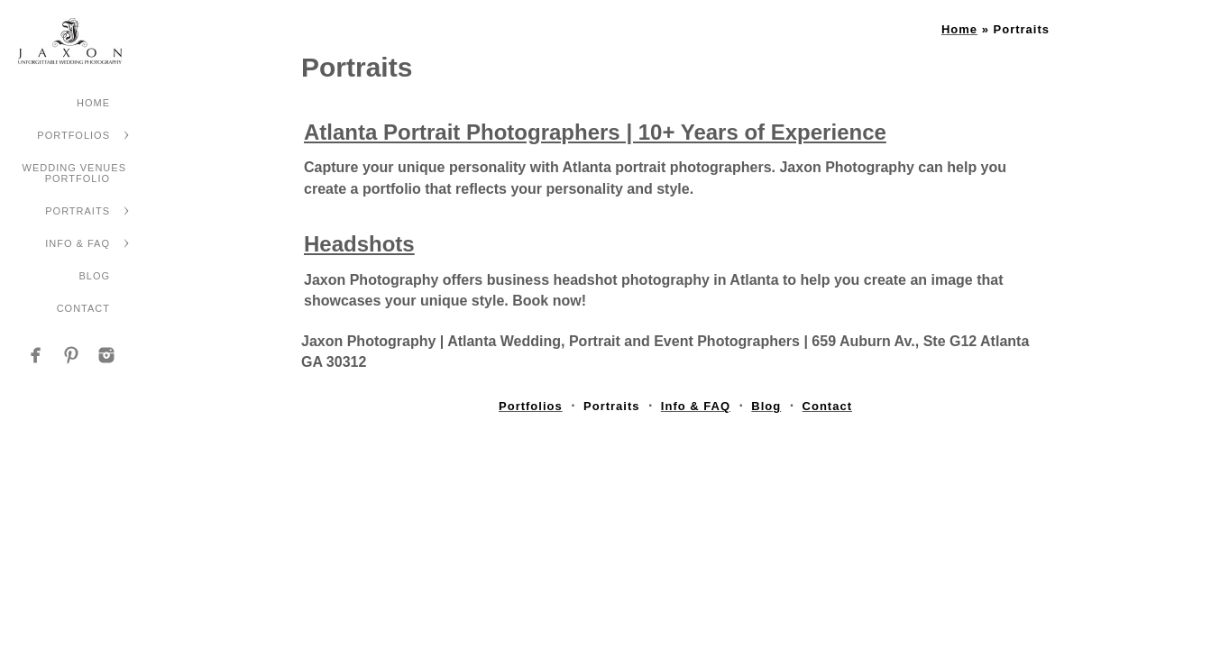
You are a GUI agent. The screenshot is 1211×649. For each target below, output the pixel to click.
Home (93, 102)
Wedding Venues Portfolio (74, 173)
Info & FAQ (77, 243)
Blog (94, 275)
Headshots (359, 244)
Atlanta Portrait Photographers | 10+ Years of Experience (595, 132)
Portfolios (73, 135)
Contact (83, 308)
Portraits (77, 211)
